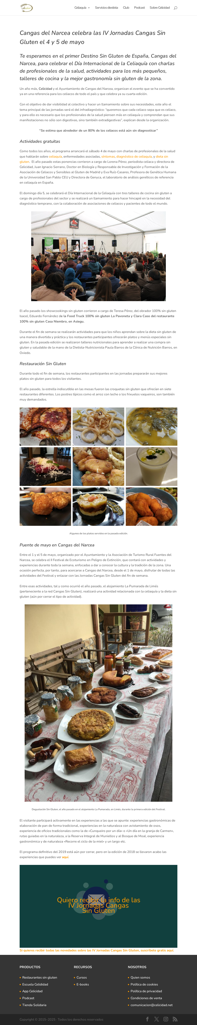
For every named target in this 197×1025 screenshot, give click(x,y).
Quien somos (140, 977)
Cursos (82, 977)
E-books (83, 984)
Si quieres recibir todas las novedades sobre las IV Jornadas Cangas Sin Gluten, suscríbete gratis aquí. (97, 950)
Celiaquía (80, 8)
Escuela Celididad (35, 984)
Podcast (139, 8)
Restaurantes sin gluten (39, 977)
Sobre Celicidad (160, 8)
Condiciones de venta (146, 998)
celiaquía (55, 156)
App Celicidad (32, 991)
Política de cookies (144, 984)
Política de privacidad (146, 991)
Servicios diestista (106, 8)
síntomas (108, 156)
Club (126, 8)
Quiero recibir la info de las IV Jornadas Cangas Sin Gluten (98, 905)
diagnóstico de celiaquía (134, 156)
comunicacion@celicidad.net (152, 1005)
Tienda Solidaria (34, 1005)
